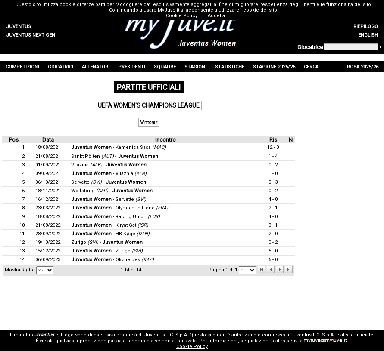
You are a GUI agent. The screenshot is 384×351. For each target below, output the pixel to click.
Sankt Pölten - (114, 156)
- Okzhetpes (112, 259)
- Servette (108, 199)
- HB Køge (110, 234)
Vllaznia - (109, 165)
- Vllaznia (109, 173)
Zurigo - (107, 242)
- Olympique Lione (119, 208)
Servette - (108, 182)
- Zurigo (107, 251)
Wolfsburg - (112, 191)
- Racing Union (115, 216)
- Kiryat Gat (109, 225)
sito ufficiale (359, 335)
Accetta (216, 15)
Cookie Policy (192, 346)
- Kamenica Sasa (118, 147)
